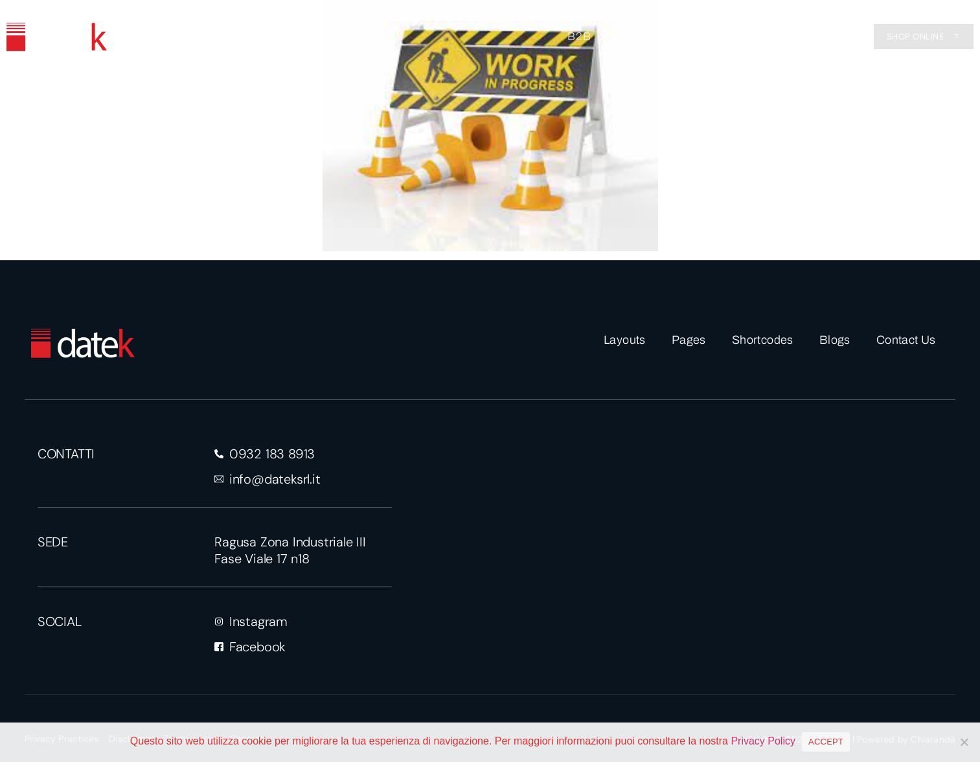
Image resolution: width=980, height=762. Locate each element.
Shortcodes (762, 339)
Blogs (834, 339)
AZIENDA (643, 36)
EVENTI (718, 36)
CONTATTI (794, 36)
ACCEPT (825, 741)
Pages (689, 339)
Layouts (625, 339)
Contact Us (906, 339)
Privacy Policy (763, 740)
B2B (579, 36)
